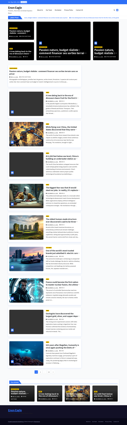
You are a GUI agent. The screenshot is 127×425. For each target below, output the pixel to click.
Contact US (79, 10)
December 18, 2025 (52, 287)
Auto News (48, 247)
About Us (40, 10)
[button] (114, 10)
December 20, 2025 (52, 161)
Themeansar (37, 421)
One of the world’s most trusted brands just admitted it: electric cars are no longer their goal (62, 253)
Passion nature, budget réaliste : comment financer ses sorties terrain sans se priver (19, 34)
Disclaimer (58, 10)
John (61, 256)
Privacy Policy (68, 10)
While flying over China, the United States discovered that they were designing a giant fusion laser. (61, 129)
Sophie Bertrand (25, 36)
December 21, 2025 (16, 56)
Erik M (25, 56)
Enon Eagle (15, 8)
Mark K (62, 132)
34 (49, 372)
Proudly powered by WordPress (16, 421)
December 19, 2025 (52, 224)
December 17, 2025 (52, 350)
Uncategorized (13, 28)
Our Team (49, 10)
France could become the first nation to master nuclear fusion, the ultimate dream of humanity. (63, 285)
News (11, 48)
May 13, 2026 (14, 36)
